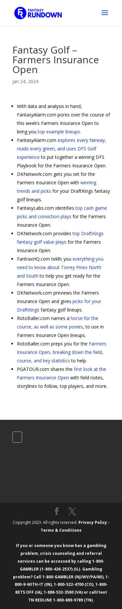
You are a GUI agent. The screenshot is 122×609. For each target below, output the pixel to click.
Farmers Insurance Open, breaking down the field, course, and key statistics (61, 352)
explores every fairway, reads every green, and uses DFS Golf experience (61, 148)
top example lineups (59, 132)
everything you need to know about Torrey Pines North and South (60, 267)
